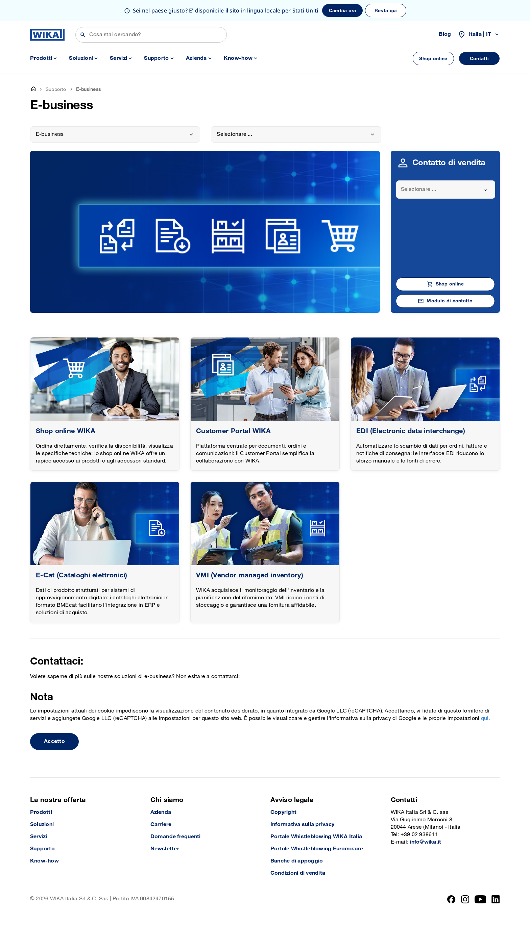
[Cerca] (151, 34)
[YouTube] (480, 899)
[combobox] (446, 189)
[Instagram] (465, 899)
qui (485, 718)
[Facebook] (451, 899)
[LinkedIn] (495, 899)
